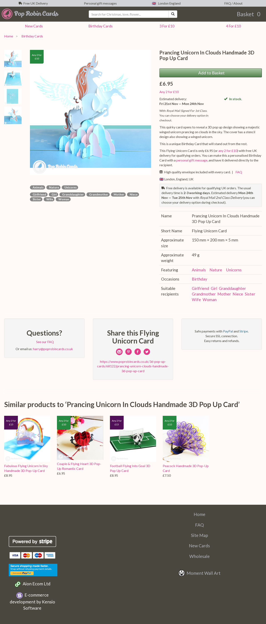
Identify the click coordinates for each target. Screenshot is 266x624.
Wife (49, 199)
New (33, 26)
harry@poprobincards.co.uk (53, 349)
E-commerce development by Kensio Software (32, 601)
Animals (37, 187)
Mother (118, 194)
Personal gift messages (100, 3)
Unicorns (70, 187)
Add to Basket (211, 72)
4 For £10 (233, 26)
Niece (133, 194)
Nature (53, 187)
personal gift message (191, 160)
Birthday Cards (31, 36)
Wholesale (199, 556)
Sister (36, 199)
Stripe (243, 331)
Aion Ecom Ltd (32, 584)
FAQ (238, 172)
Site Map (199, 535)
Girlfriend (38, 194)
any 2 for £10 (227, 151)
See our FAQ (44, 342)
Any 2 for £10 (169, 92)
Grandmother (98, 194)
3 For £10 (166, 26)
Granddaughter (72, 194)
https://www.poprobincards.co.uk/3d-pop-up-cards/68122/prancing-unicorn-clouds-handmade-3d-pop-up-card (133, 366)
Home (8, 36)
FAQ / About (233, 3)
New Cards (199, 545)
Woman (63, 199)
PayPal (228, 331)
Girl (53, 194)
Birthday (100, 26)
